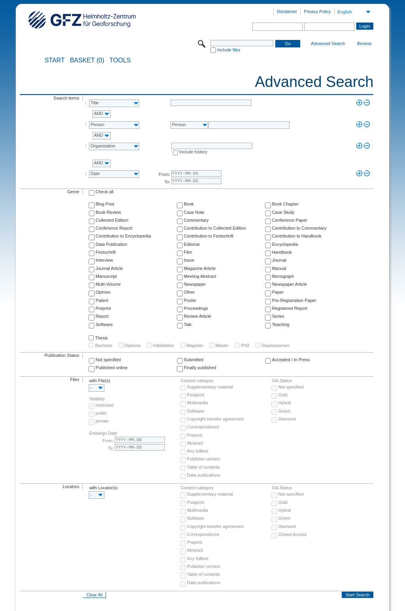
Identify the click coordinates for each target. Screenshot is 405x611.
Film (188, 252)
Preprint (103, 308)
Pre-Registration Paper (294, 300)
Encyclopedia (285, 244)
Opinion (103, 292)
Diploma (132, 345)
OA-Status (282, 380)
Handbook (282, 252)
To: (167, 181)
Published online (112, 367)
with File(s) (99, 380)
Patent (102, 300)
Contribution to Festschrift (208, 236)
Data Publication (111, 244)
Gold (283, 394)
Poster (190, 300)
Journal (279, 260)
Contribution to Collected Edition (215, 228)
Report (102, 316)
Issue (189, 260)
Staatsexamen (276, 345)
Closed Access (292, 534)
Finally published (200, 367)
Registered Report (289, 308)
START (55, 60)
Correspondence (203, 426)
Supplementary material (210, 387)
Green (284, 411)
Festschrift (106, 252)
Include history (193, 151)
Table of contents (203, 467)
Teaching (281, 324)
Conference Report (114, 228)
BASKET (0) (87, 60)
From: (164, 174)
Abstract (195, 443)
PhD (245, 345)
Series (278, 316)
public (101, 413)
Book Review (108, 212)
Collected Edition (112, 220)
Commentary (196, 220)
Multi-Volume (108, 284)
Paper (278, 292)
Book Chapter (285, 204)
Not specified (108, 359)
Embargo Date (103, 433)
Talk (188, 324)
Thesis (101, 338)
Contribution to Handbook (297, 236)
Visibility (97, 398)
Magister (195, 345)
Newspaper (195, 284)
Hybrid (284, 402)
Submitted (194, 359)
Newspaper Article (289, 284)
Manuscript (106, 276)
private (102, 421)
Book (189, 204)
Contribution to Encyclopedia (123, 236)
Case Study (283, 212)
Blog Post (105, 204)
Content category (197, 380)
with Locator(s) (103, 487)
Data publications (203, 475)
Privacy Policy (317, 11)
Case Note (194, 212)
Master (222, 345)
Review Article (197, 316)
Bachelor (103, 345)
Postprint (195, 394)
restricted (105, 405)
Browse (364, 43)
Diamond (287, 419)
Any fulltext (197, 451)
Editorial (192, 244)
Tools (120, 60)
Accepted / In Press (291, 359)
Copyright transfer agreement (215, 419)
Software (104, 324)
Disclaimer (287, 11)
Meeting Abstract (200, 276)
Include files (228, 49)
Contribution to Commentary (299, 228)
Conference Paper (289, 220)
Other (189, 292)
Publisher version (203, 458)
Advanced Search (328, 43)
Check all (105, 191)
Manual (279, 268)
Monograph (283, 276)
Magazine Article (200, 268)
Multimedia (197, 402)
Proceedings (196, 308)
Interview (104, 260)
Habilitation (163, 345)
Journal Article (109, 268)
